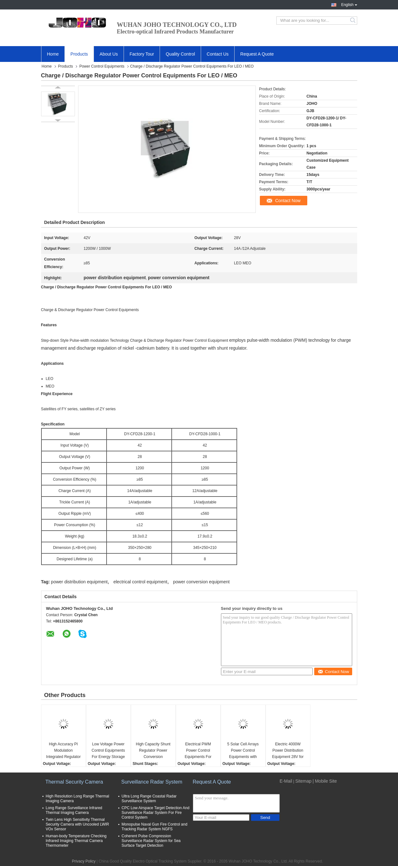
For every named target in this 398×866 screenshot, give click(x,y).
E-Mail (286, 781)
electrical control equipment (140, 581)
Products (79, 54)
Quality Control (180, 54)
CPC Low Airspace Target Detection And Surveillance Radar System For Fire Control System (156, 813)
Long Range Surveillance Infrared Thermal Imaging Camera (74, 810)
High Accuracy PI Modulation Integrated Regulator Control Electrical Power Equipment (63, 751)
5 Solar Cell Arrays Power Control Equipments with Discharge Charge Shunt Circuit (243, 751)
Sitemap (303, 781)
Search (353, 20)
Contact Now (287, 200)
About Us (109, 54)
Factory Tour (142, 54)
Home (53, 54)
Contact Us (218, 54)
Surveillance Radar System (151, 782)
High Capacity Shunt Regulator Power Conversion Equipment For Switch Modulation (153, 751)
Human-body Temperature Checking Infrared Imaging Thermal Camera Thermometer (76, 841)
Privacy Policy (84, 861)
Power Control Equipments (102, 66)
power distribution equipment (79, 581)
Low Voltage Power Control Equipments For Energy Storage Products (108, 751)
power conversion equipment (201, 581)
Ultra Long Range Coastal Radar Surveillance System (149, 798)
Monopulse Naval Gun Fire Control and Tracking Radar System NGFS (154, 826)
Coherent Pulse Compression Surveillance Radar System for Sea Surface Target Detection (151, 841)
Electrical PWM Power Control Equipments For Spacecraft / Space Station (198, 751)
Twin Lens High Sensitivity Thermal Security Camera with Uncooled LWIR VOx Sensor (77, 824)
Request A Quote (257, 54)
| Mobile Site (325, 781)
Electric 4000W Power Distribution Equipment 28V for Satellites (287, 751)
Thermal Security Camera (74, 782)
